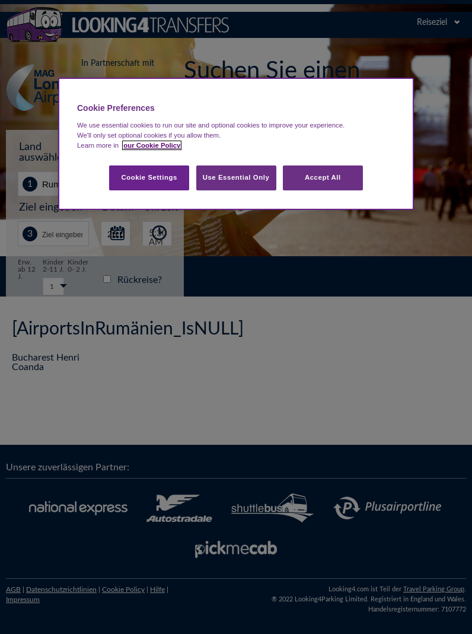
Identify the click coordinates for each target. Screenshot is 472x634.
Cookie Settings (149, 177)
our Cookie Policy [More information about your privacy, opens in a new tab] (151, 145)
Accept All (323, 177)
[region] (236, 144)
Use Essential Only (236, 177)
